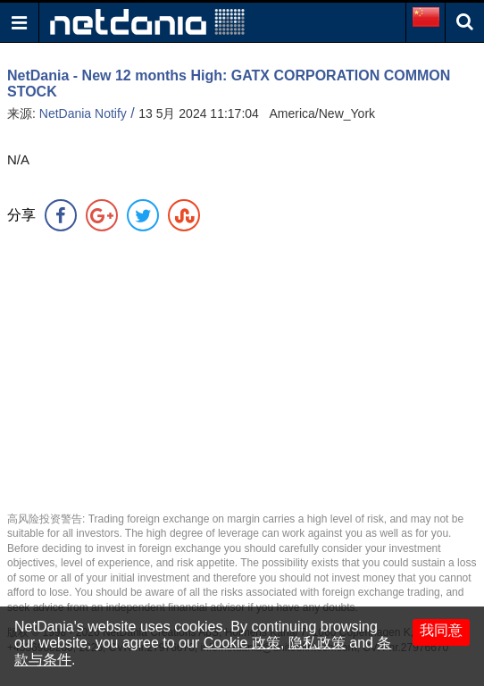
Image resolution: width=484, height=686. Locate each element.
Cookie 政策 (242, 642)
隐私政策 (317, 642)
